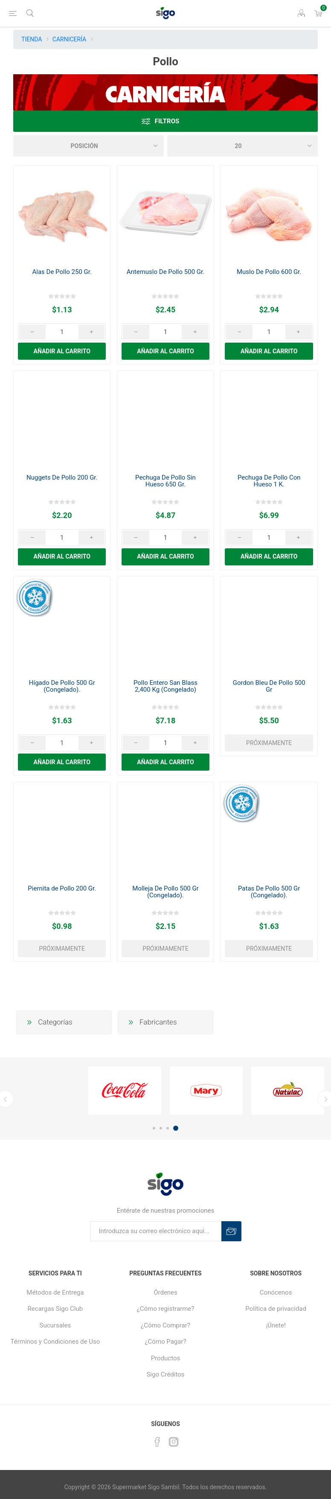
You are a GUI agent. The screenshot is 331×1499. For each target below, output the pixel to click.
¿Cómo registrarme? (166, 1309)
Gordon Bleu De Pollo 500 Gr (269, 686)
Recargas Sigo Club (55, 1309)
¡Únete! (275, 1325)
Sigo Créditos (165, 1374)
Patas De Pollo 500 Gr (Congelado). (269, 892)
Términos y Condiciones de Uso (55, 1341)
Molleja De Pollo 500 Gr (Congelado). (165, 892)
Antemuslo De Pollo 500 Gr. (165, 271)
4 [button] (175, 1128)
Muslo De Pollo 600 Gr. (269, 271)
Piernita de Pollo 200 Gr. (62, 888)
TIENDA (31, 39)
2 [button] (161, 1128)
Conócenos (276, 1292)
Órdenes (165, 1292)
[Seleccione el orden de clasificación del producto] (88, 146)
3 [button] (167, 1128)
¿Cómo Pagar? (165, 1341)
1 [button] (154, 1128)
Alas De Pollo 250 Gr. (62, 271)
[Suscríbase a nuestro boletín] (155, 1231)
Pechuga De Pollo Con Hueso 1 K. (269, 481)
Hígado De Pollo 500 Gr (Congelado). (62, 686)
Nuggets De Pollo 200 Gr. (62, 477)
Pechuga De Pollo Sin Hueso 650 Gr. (165, 481)
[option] (125, 1090)
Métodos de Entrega (55, 1292)
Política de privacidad (275, 1309)
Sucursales (55, 1325)
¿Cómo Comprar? (165, 1325)
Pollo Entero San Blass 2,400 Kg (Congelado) (165, 686)
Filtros (167, 121)
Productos (165, 1358)
